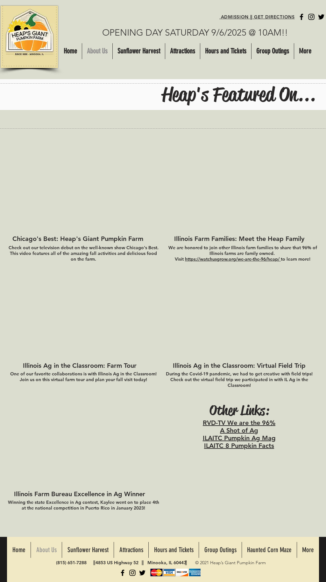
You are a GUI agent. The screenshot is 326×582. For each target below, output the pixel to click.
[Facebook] (301, 17)
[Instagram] (311, 17)
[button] (182, 51)
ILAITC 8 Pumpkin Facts (239, 445)
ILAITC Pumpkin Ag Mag (239, 438)
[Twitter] (321, 17)
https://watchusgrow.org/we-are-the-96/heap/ (233, 259)
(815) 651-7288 (71, 562)
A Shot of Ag (239, 430)
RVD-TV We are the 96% (239, 423)
